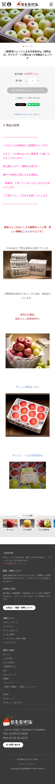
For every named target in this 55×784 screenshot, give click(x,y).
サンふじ (7, 654)
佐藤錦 (6, 679)
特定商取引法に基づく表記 (27, 759)
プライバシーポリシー (27, 764)
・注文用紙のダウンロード (14, 563)
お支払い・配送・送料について (19, 608)
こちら (26, 231)
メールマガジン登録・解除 (14, 638)
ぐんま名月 (7, 658)
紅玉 (5, 670)
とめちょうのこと (10, 622)
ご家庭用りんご (9, 666)
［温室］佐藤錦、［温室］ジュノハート (20, 687)
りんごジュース (9, 674)
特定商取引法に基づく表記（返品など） (27, 114)
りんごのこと (8, 626)
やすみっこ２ (8, 698)
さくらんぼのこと (10, 630)
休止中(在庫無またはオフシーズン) (27, 90)
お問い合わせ (13, 745)
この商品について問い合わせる (27, 98)
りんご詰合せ (8, 662)
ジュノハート (8, 683)
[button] (23, 46)
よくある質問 (8, 634)
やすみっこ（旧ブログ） (13, 702)
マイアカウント (9, 642)
